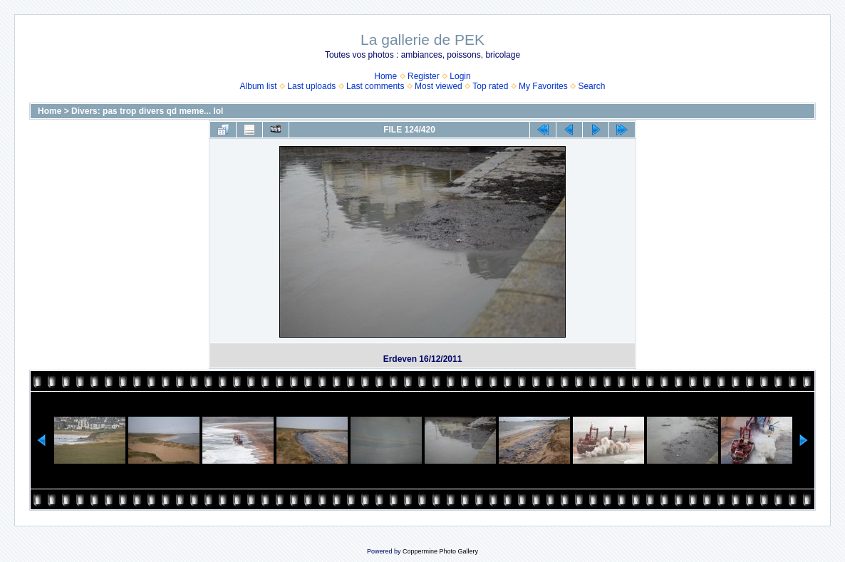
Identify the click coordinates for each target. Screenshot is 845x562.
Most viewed (438, 86)
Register (424, 76)
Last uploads (311, 86)
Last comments (375, 86)
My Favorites (543, 86)
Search (591, 86)
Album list (258, 86)
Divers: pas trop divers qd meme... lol (147, 111)
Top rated (490, 86)
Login (460, 76)
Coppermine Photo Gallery (440, 551)
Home (385, 76)
